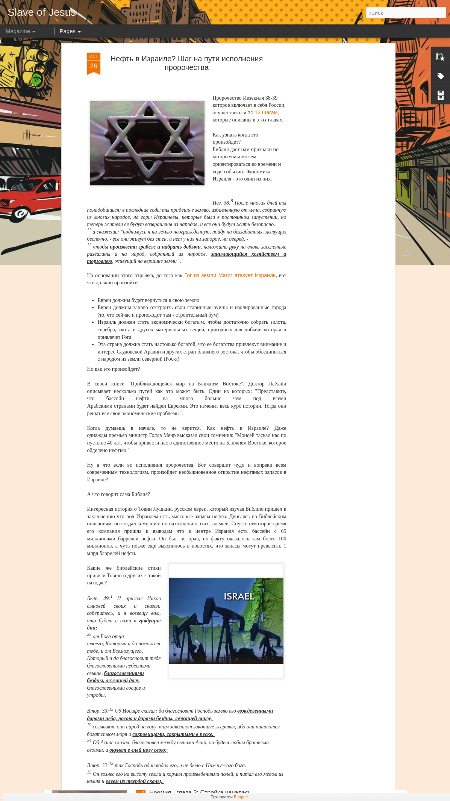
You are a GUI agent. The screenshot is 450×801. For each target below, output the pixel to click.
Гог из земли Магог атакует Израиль (230, 107)
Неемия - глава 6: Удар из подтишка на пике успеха (221, 536)
